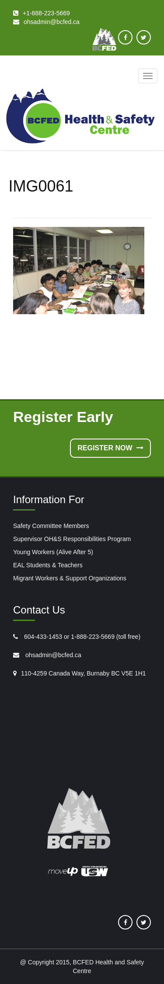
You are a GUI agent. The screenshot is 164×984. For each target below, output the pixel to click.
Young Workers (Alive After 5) (53, 552)
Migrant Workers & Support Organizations (69, 578)
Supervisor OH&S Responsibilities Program (72, 538)
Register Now (110, 448)
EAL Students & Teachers (48, 565)
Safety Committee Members (51, 525)
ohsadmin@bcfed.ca (52, 654)
